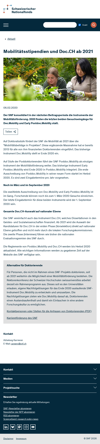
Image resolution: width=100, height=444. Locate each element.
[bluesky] (12, 426)
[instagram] (26, 426)
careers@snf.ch (18, 344)
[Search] (94, 25)
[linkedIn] (5, 426)
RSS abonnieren (11, 416)
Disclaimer (8, 439)
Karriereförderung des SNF (22, 318)
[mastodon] (19, 426)
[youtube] (32, 426)
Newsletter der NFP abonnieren (19, 412)
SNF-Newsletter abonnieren (17, 409)
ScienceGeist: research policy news (20, 419)
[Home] (22, 12)
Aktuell (10, 39)
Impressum (21, 439)
